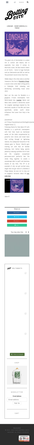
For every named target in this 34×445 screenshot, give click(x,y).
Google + (17, 221)
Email (17, 225)
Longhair (19, 100)
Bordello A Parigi (24, 81)
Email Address (17, 396)
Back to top (17, 427)
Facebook (17, 212)
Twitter (16, 216)
